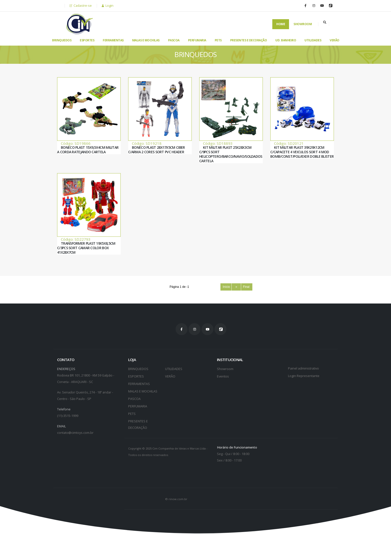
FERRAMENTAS (113, 40)
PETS (218, 40)
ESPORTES (87, 40)
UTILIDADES (312, 40)
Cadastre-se (81, 5)
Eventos (223, 376)
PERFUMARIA (197, 40)
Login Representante (303, 376)
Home (280, 24)
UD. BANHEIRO (285, 40)
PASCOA (174, 40)
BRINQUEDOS (61, 40)
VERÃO (334, 40)
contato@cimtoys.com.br (75, 433)
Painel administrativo (303, 368)
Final (246, 287)
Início (226, 287)
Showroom (302, 24)
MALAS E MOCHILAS (146, 40)
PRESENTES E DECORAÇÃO (248, 40)
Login (107, 5)
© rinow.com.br (176, 499)
